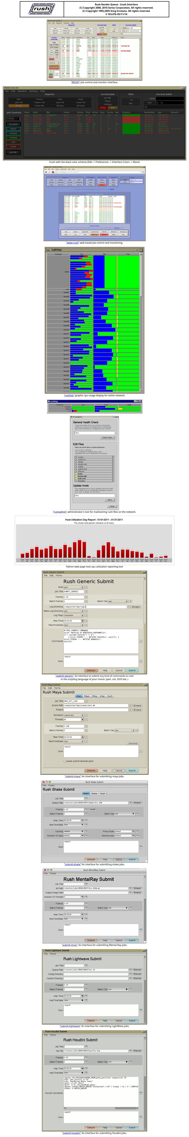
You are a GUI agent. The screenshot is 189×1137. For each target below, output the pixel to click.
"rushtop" (69, 395)
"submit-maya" (73, 776)
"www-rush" (72, 242)
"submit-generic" (64, 676)
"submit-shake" (72, 864)
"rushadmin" (60, 511)
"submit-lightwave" (70, 1026)
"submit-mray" (70, 945)
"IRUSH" (75, 82)
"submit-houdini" (71, 1133)
